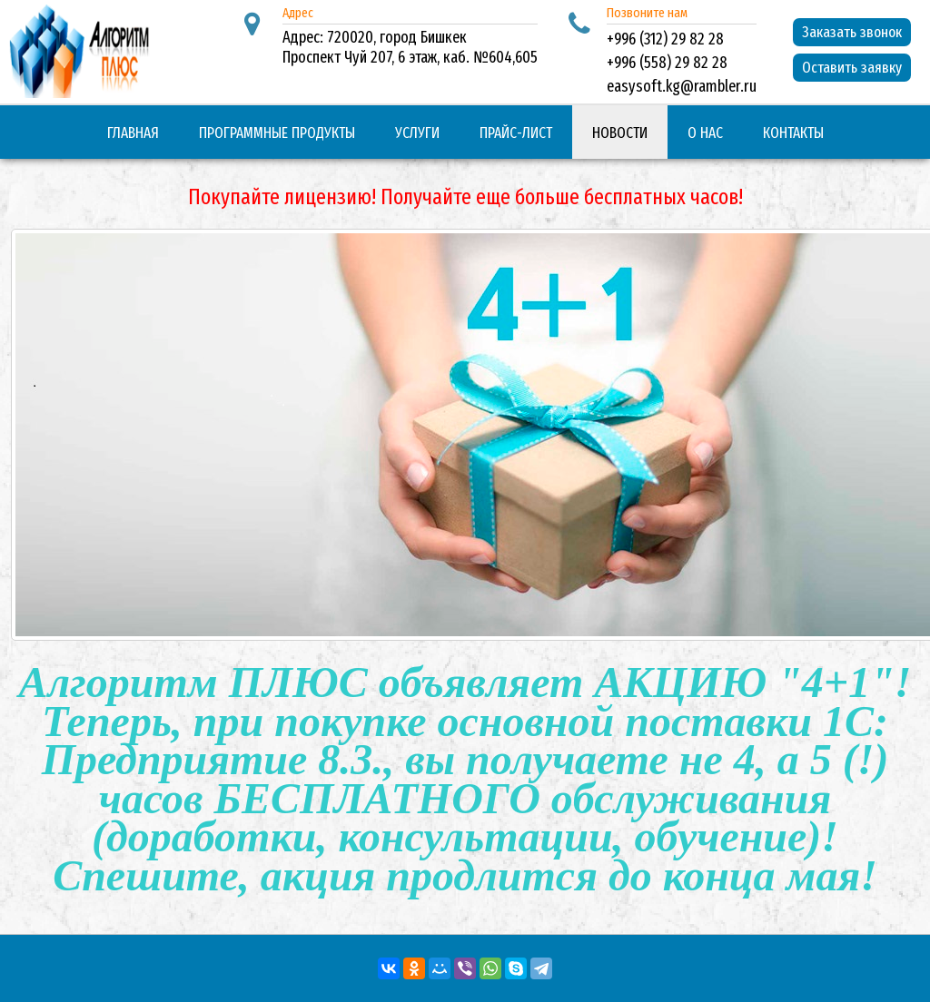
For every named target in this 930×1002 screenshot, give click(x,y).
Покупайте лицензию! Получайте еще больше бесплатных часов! (465, 197)
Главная (133, 132)
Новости (620, 132)
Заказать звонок (852, 32)
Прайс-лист (516, 132)
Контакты (793, 132)
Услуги (417, 132)
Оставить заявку (852, 67)
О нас (705, 132)
